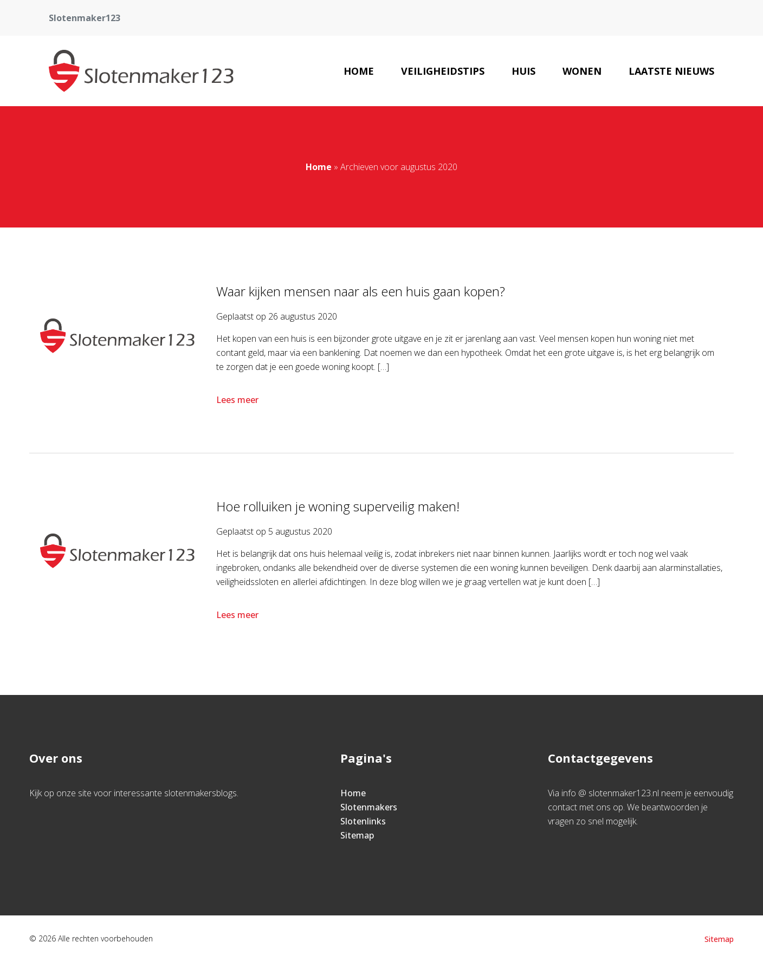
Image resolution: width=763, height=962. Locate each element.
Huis (523, 70)
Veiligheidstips (442, 70)
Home (359, 70)
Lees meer (238, 400)
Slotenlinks (363, 821)
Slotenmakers (368, 807)
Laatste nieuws (671, 70)
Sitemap (357, 835)
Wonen (582, 70)
